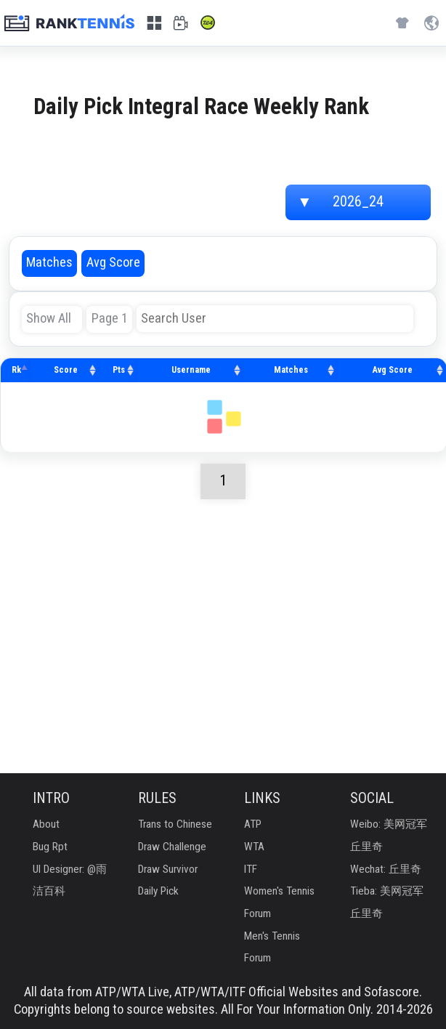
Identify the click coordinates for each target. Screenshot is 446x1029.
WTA (254, 847)
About (46, 824)
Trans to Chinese (175, 824)
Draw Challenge (172, 847)
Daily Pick (158, 891)
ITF (250, 869)
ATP (252, 824)
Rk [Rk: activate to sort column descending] (16, 370)
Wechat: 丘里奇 (385, 869)
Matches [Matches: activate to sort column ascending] (291, 370)
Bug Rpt (50, 847)
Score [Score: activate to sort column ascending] (66, 370)
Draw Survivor (168, 869)
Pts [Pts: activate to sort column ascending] (119, 370)
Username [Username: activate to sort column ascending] (191, 370)
